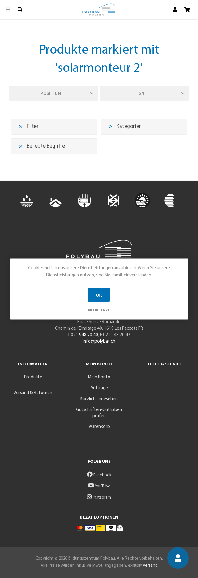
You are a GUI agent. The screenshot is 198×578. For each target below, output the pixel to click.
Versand (150, 565)
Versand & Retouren (33, 393)
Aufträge (99, 388)
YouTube (99, 486)
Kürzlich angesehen (99, 399)
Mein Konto (99, 377)
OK (99, 294)
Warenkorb (99, 427)
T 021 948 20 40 (83, 335)
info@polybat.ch (99, 341)
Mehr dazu (99, 310)
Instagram (99, 497)
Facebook (99, 475)
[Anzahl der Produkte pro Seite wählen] (144, 93)
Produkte (33, 377)
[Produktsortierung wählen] (53, 93)
